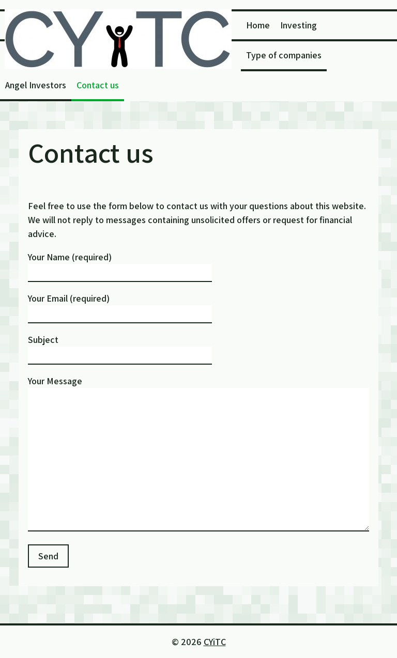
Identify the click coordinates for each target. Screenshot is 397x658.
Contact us (98, 85)
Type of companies (284, 55)
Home (258, 25)
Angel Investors (35, 85)
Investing (298, 25)
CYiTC (215, 642)
